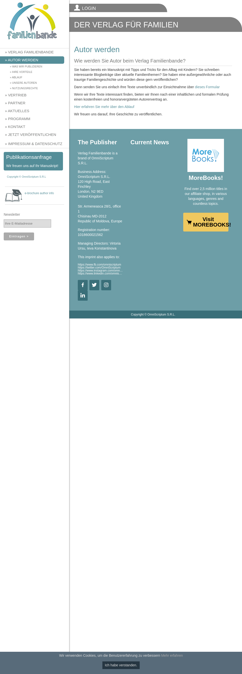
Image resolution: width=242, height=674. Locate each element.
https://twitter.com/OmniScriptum (99, 267)
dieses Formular (207, 87)
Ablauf (17, 77)
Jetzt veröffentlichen (32, 134)
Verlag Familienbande (31, 52)
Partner (16, 103)
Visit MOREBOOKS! (210, 222)
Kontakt (16, 127)
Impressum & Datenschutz (35, 144)
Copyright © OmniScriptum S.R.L (26, 176)
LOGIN (89, 8)
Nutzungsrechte (25, 88)
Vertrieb (17, 95)
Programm (19, 119)
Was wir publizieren (27, 66)
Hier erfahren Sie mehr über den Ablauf (104, 107)
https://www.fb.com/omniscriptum (99, 264)
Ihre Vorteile (22, 71)
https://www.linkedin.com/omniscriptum (100, 273)
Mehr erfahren (172, 655)
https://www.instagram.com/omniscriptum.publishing (100, 270)
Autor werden (23, 60)
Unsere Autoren (24, 82)
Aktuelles (18, 111)
